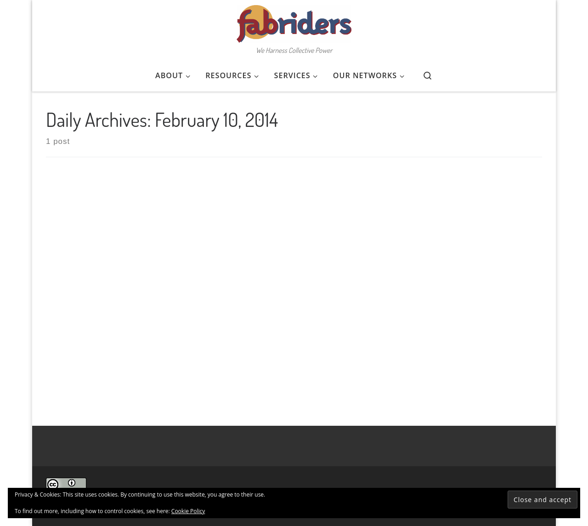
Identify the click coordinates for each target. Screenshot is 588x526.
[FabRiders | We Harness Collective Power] (294, 21)
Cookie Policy (188, 511)
